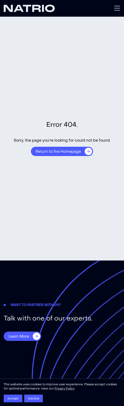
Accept (13, 398)
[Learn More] (22, 336)
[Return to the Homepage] (62, 151)
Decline (33, 398)
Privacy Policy (64, 388)
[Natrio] (33, 8)
